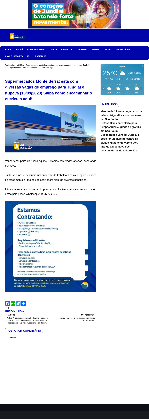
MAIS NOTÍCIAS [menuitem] (123, 49)
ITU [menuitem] (28, 56)
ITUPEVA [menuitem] (53, 49)
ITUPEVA (10, 311)
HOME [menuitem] (8, 49)
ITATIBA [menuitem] (108, 49)
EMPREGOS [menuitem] (66, 49)
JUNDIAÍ (20, 65)
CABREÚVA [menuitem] (82, 49)
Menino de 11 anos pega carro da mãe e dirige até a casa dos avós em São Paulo (121, 115)
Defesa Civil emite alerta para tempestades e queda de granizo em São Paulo (121, 127)
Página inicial (10, 65)
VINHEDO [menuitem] (96, 49)
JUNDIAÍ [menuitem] (19, 49)
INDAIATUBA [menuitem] (40, 56)
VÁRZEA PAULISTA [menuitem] (36, 49)
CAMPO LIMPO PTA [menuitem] (14, 56)
